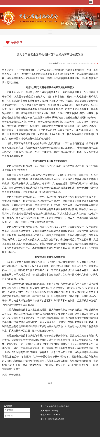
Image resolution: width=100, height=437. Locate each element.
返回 (50, 383)
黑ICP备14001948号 (49, 407)
